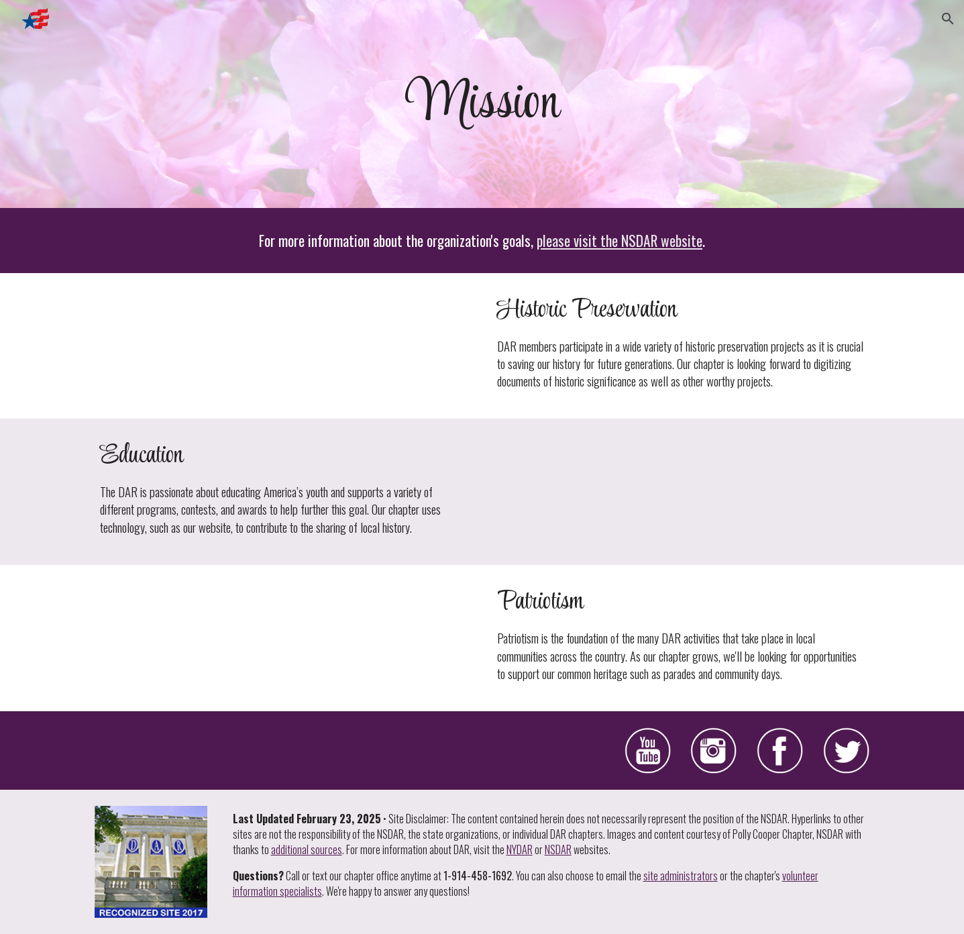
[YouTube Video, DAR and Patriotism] (283, 637)
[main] (482, 104)
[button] (948, 19)
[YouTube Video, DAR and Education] (680, 492)
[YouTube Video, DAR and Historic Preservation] (283, 346)
